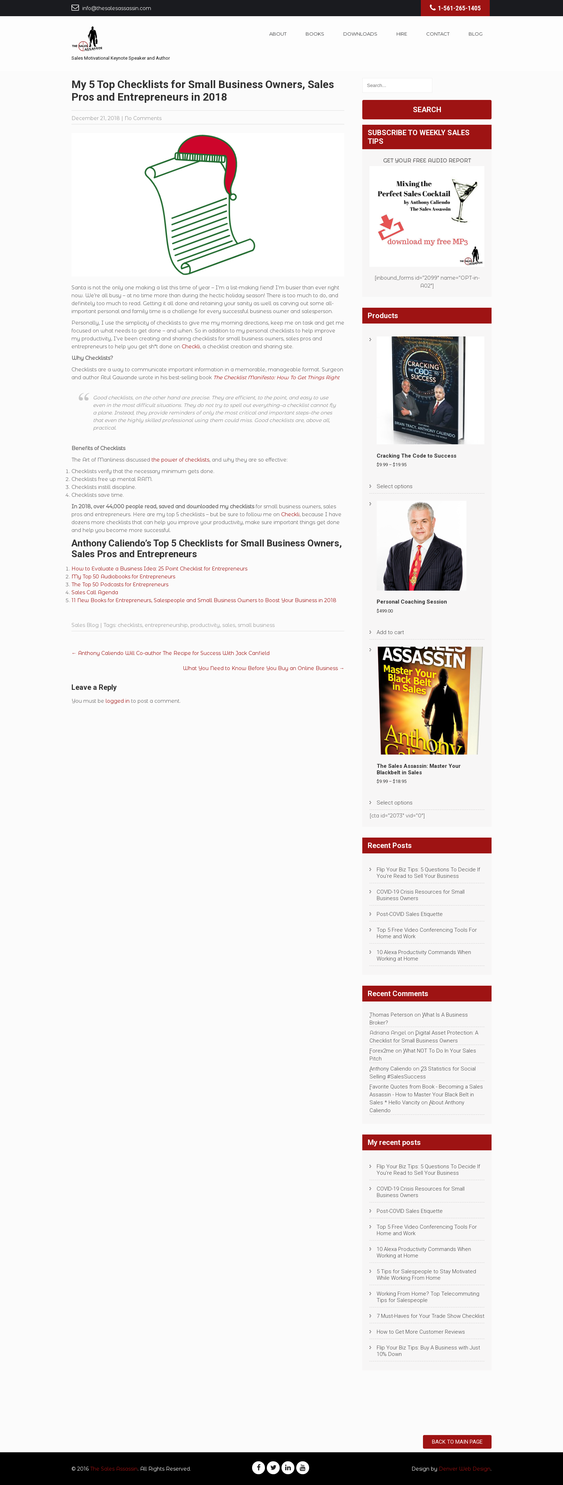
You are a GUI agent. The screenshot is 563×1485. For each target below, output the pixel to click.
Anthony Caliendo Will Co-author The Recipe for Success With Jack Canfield (171, 653)
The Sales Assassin (114, 1469)
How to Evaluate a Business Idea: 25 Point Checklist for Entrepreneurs (159, 568)
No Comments (143, 118)
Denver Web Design (464, 1469)
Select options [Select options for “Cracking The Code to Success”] (395, 486)
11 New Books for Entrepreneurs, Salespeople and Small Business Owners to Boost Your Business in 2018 (203, 600)
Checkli (191, 346)
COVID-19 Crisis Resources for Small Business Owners (421, 895)
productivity (205, 625)
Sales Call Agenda (94, 592)
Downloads (360, 34)
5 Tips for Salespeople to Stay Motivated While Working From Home (426, 1274)
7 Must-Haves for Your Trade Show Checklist (430, 1316)
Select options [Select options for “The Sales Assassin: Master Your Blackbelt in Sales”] (395, 802)
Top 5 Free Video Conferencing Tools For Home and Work (427, 933)
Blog (476, 34)
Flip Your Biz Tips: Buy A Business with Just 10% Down (428, 1350)
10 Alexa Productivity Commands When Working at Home (424, 955)
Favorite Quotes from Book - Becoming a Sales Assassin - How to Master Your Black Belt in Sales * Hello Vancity (426, 1094)
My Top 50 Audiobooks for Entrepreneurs (123, 576)
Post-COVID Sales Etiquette (410, 914)
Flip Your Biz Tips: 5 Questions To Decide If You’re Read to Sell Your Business (428, 872)
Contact (438, 34)
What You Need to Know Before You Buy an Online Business (263, 668)
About (278, 34)
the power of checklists (180, 460)
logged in (118, 701)
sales (228, 625)
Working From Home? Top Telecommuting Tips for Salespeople (428, 1297)
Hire (401, 34)
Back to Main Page (457, 1442)
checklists (130, 625)
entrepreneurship (166, 625)
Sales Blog (85, 625)
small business (256, 625)
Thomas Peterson (391, 1015)
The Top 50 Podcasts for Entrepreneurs (119, 584)
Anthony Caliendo (390, 1068)
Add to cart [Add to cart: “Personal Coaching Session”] (390, 632)
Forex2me (381, 1051)
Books (315, 34)
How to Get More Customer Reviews (421, 1332)
